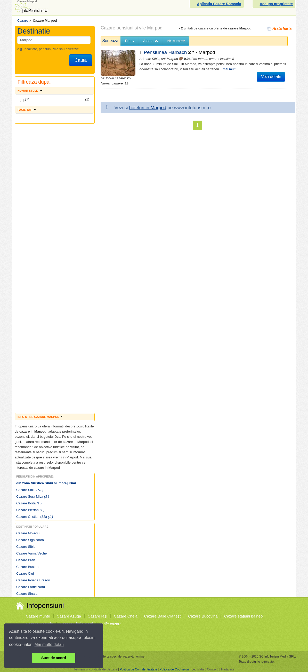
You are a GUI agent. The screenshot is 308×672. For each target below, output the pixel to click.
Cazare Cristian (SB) (34, 517)
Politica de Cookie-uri (174, 669)
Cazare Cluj (25, 573)
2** (24, 99)
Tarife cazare (111, 624)
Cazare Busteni (27, 567)
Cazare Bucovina (202, 616)
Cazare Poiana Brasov (33, 580)
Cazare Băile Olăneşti (163, 616)
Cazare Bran (25, 560)
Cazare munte (38, 616)
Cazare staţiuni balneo (243, 616)
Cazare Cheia (125, 616)
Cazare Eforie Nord (30, 587)
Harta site (227, 669)
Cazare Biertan (30, 510)
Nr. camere (176, 41)
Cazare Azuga (69, 616)
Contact (212, 669)
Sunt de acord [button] (53, 658)
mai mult (229, 69)
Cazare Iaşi (97, 616)
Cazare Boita (29, 503)
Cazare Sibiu (29, 490)
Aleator (151, 41)
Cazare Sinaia (26, 594)
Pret (130, 41)
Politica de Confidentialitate (138, 669)
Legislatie (198, 669)
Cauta (81, 60)
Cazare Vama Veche (31, 553)
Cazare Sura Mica (32, 496)
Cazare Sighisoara (30, 540)
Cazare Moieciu (27, 533)
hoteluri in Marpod (147, 107)
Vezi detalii (271, 76)
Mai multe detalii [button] (49, 644)
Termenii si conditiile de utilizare (95, 669)
